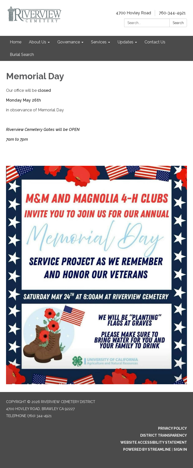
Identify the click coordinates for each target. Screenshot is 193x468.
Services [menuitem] (99, 42)
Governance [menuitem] (68, 42)
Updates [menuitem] (125, 42)
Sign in (180, 449)
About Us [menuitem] (37, 42)
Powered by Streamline (147, 449)
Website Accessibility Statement (153, 442)
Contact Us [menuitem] (154, 42)
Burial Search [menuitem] (22, 54)
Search (178, 23)
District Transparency (163, 435)
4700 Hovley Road (133, 13)
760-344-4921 (172, 13)
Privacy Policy (172, 428)
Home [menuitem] (15, 42)
